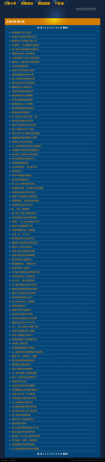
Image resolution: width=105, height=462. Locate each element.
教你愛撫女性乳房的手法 (23, 238)
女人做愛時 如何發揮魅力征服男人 (28, 352)
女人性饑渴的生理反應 (22, 402)
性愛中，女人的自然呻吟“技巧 (26, 221)
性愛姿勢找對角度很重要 (23, 385)
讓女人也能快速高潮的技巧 (24, 377)
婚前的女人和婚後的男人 (23, 419)
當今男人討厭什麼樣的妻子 (24, 213)
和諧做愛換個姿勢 (20, 163)
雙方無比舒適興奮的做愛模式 (25, 49)
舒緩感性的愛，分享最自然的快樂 (27, 188)
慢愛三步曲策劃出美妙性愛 (24, 196)
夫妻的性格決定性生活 (22, 205)
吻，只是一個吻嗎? (21, 209)
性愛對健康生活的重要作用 (24, 339)
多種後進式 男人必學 (21, 32)
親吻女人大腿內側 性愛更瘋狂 (26, 62)
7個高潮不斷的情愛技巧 (23, 91)
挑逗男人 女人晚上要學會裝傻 (26, 436)
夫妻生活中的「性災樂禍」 (24, 394)
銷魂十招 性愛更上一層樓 (24, 356)
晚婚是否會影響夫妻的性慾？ (25, 242)
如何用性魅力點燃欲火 (22, 259)
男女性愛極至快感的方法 (23, 158)
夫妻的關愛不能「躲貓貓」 (24, 230)
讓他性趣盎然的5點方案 (23, 74)
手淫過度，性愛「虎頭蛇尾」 (25, 440)
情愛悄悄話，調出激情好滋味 (25, 200)
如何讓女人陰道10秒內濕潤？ (25, 154)
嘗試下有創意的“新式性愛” (24, 125)
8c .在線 (4, 460)
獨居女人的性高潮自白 (22, 247)
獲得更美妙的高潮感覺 (22, 95)
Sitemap (13, 460)
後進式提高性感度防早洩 (23, 432)
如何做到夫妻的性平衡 (22, 314)
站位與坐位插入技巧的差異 (24, 411)
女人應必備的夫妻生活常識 (24, 284)
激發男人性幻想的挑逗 (22, 142)
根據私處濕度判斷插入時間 (24, 137)
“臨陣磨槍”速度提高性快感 (24, 398)
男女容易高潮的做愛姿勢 (23, 360)
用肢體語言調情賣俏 (21, 364)
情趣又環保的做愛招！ (22, 310)
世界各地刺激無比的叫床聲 (24, 318)
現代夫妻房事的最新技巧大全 (25, 427)
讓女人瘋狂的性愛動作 (22, 369)
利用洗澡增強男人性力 (22, 297)
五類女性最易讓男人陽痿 (23, 331)
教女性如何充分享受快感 (23, 83)
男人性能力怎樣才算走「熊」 (25, 116)
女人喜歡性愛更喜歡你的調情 (25, 448)
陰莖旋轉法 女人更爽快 (22, 104)
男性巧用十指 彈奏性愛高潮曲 (26, 133)
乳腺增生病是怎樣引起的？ (24, 192)
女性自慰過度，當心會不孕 (24, 167)
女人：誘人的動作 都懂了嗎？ (26, 327)
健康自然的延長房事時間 (23, 255)
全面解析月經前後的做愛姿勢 (25, 150)
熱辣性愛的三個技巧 (21, 268)
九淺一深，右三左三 (21, 234)
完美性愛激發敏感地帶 (22, 100)
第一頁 (39, 28)
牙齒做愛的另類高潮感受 (23, 444)
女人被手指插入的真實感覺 (24, 373)
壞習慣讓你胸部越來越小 (23, 108)
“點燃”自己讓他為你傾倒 (23, 70)
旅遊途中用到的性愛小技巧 (24, 36)
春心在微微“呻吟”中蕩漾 (23, 129)
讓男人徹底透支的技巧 (22, 335)
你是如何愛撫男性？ (21, 179)
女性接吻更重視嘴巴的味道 (24, 406)
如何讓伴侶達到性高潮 (22, 121)
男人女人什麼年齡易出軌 (23, 184)
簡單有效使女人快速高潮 (23, 276)
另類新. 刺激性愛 (20, 343)
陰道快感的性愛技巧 (21, 112)
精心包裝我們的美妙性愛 (23, 78)
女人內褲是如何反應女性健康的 (26, 146)
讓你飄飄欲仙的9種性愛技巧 (25, 390)
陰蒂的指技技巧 (19, 305)
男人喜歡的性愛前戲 (21, 415)
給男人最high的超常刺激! (23, 251)
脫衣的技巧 (17, 171)
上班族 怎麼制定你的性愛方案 (26, 272)
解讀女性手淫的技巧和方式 (24, 41)
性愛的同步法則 (19, 381)
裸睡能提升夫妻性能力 (22, 87)
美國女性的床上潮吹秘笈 (23, 53)
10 (61, 28)
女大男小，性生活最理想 (23, 280)
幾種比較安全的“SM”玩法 (23, 322)
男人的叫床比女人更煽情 (23, 301)
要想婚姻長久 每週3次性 (24, 263)
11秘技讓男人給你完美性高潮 (25, 57)
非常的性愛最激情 (20, 66)
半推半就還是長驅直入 (22, 175)
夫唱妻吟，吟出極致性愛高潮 (25, 45)
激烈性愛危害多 (19, 423)
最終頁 (65, 28)
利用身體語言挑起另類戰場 (24, 217)
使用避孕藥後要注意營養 (23, 348)
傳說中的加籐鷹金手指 (22, 226)
